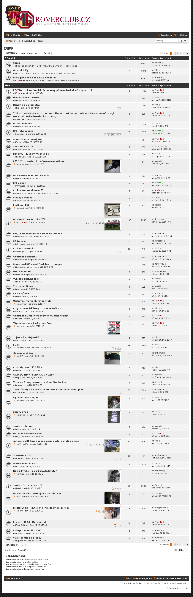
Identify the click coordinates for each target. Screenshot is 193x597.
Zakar (157, 493)
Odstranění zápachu (25, 256)
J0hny (19, 311)
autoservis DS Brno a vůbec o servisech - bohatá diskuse (46, 441)
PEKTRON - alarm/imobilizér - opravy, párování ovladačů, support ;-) (52, 90)
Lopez (18, 377)
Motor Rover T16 (22, 271)
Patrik (18, 488)
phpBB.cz (184, 588)
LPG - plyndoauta (23, 130)
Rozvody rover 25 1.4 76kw (28, 367)
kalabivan (21, 157)
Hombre (20, 149)
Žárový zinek (20, 411)
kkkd (18, 282)
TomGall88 (21, 525)
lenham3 (159, 353)
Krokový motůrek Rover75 (28, 190)
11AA (21, 356)
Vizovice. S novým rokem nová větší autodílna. (40, 382)
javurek (158, 62)
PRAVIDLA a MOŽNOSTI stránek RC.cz (60, 66)
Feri (17, 108)
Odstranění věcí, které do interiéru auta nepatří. (41, 315)
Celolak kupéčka (23, 353)
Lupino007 (21, 540)
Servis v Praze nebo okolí (27, 485)
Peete (18, 370)
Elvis (156, 153)
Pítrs (18, 66)
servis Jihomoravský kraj (27, 139)
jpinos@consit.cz (24, 267)
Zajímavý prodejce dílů (26, 337)
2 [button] (174, 53)
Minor (18, 178)
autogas (20, 134)
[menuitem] (33, 35)
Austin (158, 130)
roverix (157, 97)
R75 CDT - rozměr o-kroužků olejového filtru (38, 161)
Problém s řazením (24, 248)
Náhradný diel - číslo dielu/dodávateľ (35, 470)
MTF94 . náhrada (22, 123)
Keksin (157, 485)
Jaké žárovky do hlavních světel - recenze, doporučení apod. (48, 389)
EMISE (16, 344)
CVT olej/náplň (21, 293)
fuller (18, 466)
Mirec (21, 474)
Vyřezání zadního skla (26, 278)
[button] (187, 53)
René (157, 248)
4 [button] (180, 53)
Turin (18, 142)
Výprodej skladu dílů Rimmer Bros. (33, 323)
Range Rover (160, 507)
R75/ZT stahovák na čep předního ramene (37, 233)
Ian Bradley (137, 583)
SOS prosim (20, 241)
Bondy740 (159, 264)
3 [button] (177, 53)
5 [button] (184, 53)
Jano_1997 (160, 146)
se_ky (22, 326)
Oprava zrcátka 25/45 (25, 397)
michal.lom (21, 236)
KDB (18, 126)
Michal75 (23, 444)
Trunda (20, 80)
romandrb (21, 259)
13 (102, 223)
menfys (19, 458)
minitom (23, 304)
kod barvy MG (21, 205)
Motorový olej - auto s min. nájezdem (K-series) (41, 507)
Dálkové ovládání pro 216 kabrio (31, 175)
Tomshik (20, 119)
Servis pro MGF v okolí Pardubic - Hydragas (37, 264)
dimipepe (20, 244)
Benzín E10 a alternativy (26, 104)
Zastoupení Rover (23, 286)
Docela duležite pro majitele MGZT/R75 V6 (37, 493)
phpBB (157, 583)
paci (21, 208)
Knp (18, 100)
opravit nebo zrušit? (25, 463)
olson (22, 164)
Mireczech (20, 274)
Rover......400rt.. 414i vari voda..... (31, 522)
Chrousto (20, 186)
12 (99, 223)
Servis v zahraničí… (24, 426)
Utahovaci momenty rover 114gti (32, 300)
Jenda (19, 200)
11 (96, 223)
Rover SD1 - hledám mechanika (31, 153)
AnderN (158, 77)
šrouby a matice (22, 197)
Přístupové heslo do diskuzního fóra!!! (35, 77)
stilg (156, 104)
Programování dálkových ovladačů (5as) (37, 308)
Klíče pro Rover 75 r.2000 (27, 530)
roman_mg (24, 347)
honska (19, 533)
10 (94, 223)
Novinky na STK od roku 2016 (29, 219)
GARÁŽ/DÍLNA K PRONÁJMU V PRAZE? (33, 374)
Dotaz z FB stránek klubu (27, 433)
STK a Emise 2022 (23, 146)
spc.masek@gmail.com (27, 193)
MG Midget (19, 182)
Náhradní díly (20, 70)
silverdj (19, 251)
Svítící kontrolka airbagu (27, 537)
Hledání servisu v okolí (26, 97)
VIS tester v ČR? (22, 455)
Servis (8, 48)
